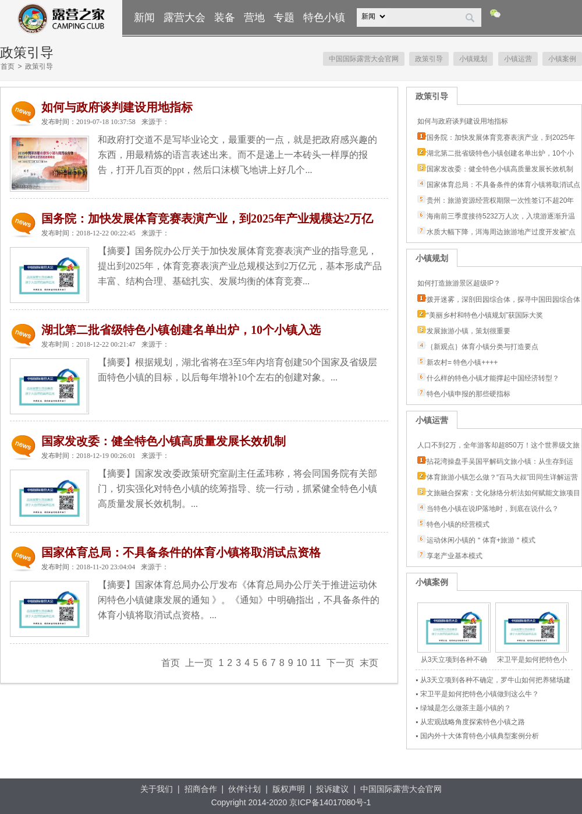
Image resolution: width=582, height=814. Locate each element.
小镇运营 (518, 59)
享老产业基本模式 (454, 556)
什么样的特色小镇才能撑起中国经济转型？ (493, 378)
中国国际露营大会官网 (364, 59)
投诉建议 (332, 789)
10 (302, 663)
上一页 (199, 663)
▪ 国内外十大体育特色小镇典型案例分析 (477, 736)
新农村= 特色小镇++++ (462, 362)
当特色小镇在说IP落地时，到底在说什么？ (493, 509)
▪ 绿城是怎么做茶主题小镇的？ (463, 708)
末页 (369, 663)
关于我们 (156, 789)
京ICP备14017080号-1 (330, 802)
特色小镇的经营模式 (458, 524)
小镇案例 (562, 59)
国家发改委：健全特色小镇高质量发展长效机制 (500, 169)
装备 (224, 17)
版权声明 (288, 789)
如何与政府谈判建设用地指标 (462, 121)
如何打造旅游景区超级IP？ (459, 283)
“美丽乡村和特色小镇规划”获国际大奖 (485, 315)
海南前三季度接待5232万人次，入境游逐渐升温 (501, 216)
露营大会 (184, 17)
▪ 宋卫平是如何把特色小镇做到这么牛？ (477, 694)
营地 (254, 17)
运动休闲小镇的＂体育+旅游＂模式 (481, 540)
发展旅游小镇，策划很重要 (468, 331)
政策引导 (429, 59)
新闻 (144, 17)
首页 (8, 66)
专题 (284, 17)
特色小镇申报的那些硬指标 (468, 394)
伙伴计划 (244, 789)
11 (315, 663)
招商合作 (200, 789)
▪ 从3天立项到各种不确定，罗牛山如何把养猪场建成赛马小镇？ (493, 681)
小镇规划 (473, 59)
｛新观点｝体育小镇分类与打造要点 (482, 347)
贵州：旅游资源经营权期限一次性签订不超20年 (500, 200)
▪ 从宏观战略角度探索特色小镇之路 (470, 722)
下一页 (340, 663)
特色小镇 (324, 17)
